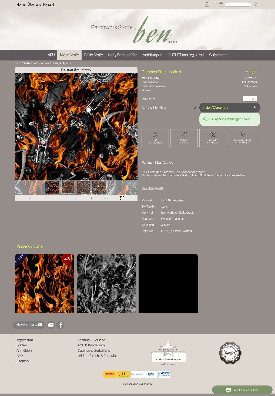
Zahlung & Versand (91, 340)
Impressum (24, 340)
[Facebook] (60, 325)
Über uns (34, 4)
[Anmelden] (207, 4)
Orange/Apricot (62, 63)
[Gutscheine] (218, 55)
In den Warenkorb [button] (215, 107)
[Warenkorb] (221, 4)
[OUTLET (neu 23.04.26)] (186, 55)
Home (20, 4)
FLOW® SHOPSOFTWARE (137, 384)
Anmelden (24, 350)
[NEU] (51, 55)
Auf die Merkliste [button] (154, 107)
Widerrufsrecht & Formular (97, 356)
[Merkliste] (214, 4)
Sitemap (22, 361)
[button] (256, 4)
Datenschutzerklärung (94, 350)
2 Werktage (153, 86)
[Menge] (250, 99)
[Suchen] (238, 4)
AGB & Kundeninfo (91, 345)
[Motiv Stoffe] (69, 55)
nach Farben (41, 63)
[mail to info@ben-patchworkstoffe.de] (50, 325)
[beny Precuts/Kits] (123, 55)
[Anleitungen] (152, 55)
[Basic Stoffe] (94, 55)
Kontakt (48, 4)
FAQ (19, 356)
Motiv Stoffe (22, 63)
